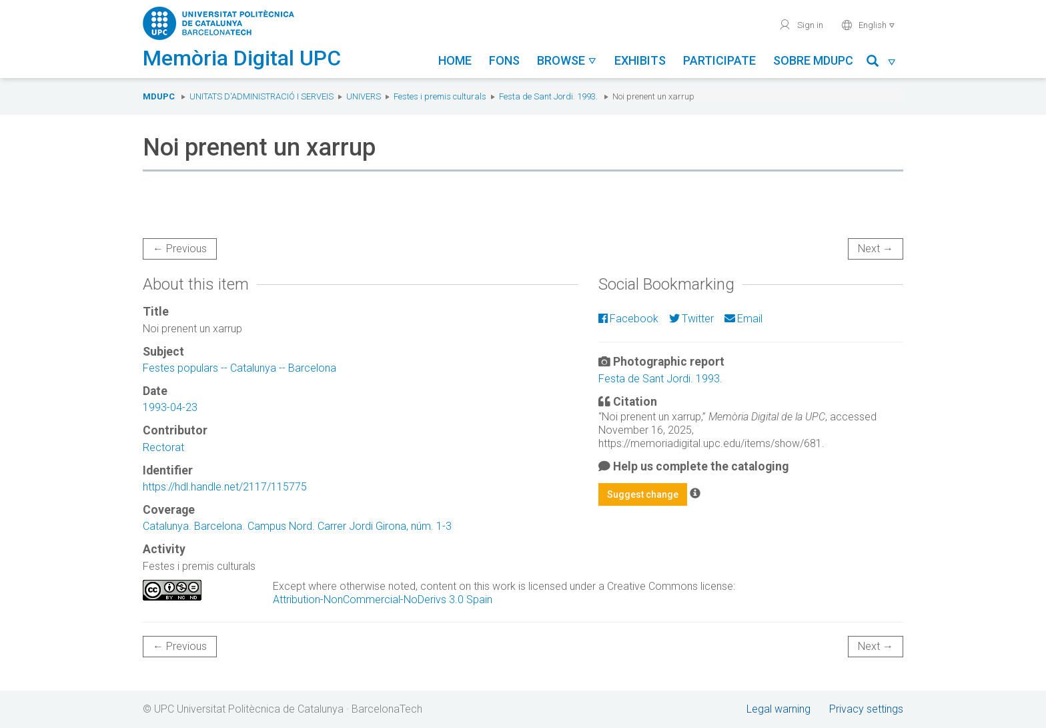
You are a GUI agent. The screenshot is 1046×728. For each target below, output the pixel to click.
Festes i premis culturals (440, 96)
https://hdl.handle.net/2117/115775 (225, 486)
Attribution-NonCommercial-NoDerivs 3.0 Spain (382, 599)
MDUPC (159, 96)
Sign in (800, 25)
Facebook (628, 318)
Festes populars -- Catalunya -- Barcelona (239, 368)
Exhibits (640, 60)
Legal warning (778, 709)
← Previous (180, 248)
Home (455, 60)
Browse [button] (567, 60)
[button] (881, 63)
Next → (875, 248)
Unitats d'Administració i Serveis (261, 96)
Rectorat (163, 447)
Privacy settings (866, 709)
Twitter (691, 318)
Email (743, 318)
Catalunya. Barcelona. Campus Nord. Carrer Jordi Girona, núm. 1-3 (297, 526)
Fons (504, 60)
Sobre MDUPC (813, 60)
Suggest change (642, 494)
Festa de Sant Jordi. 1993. (548, 96)
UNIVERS (363, 96)
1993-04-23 (170, 407)
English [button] (868, 25)
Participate (719, 60)
